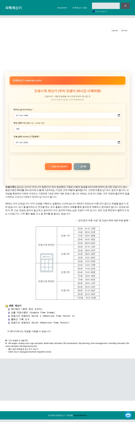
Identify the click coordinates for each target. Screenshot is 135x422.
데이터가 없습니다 (101, 11)
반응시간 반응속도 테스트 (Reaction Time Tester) (40, 325)
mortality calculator (116, 346)
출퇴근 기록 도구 (20, 322)
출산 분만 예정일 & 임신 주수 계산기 (23, 351)
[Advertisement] (67, 52)
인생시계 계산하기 (57, 168)
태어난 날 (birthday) (23, 109)
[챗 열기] (128, 415)
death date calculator (53, 346)
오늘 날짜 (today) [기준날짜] (26, 137)
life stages (12, 346)
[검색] (125, 6)
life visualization (70, 346)
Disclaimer (62, 7)
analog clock (23, 346)
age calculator (36, 346)
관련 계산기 (15, 308)
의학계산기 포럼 (79, 7)
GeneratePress (80, 418)
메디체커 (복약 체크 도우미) (26, 312)
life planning (84, 346)
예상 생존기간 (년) (28, 123)
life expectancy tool (28, 348)
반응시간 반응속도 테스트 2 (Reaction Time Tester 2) (43, 318)
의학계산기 (13, 7)
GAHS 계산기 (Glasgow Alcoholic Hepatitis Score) (29, 354)
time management (99, 346)
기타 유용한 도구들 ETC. (18, 343)
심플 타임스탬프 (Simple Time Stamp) (33, 315)
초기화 (83, 168)
